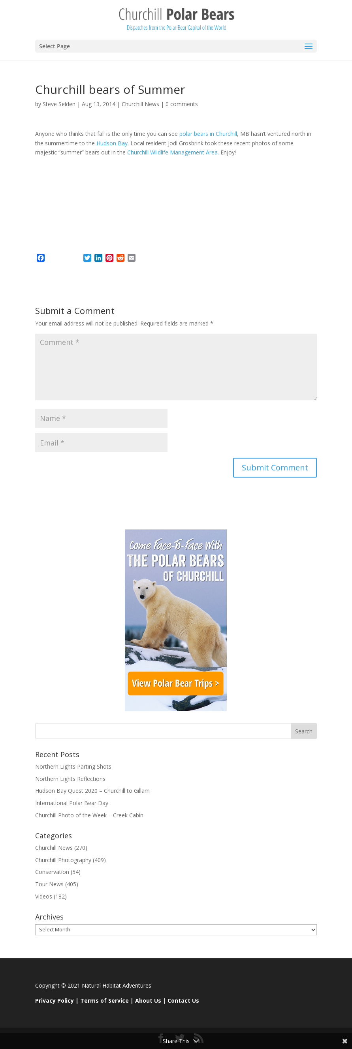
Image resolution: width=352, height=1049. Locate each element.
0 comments (182, 104)
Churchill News (140, 104)
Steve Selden (59, 104)
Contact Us (183, 1000)
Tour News (49, 884)
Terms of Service (104, 1000)
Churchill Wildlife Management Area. (173, 152)
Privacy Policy (54, 1000)
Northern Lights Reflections (70, 778)
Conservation (52, 872)
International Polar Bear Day (71, 803)
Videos (43, 896)
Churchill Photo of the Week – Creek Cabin (89, 815)
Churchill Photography (63, 860)
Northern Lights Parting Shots (73, 766)
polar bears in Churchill (208, 133)
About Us (148, 1000)
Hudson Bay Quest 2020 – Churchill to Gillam (92, 790)
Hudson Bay (112, 143)
